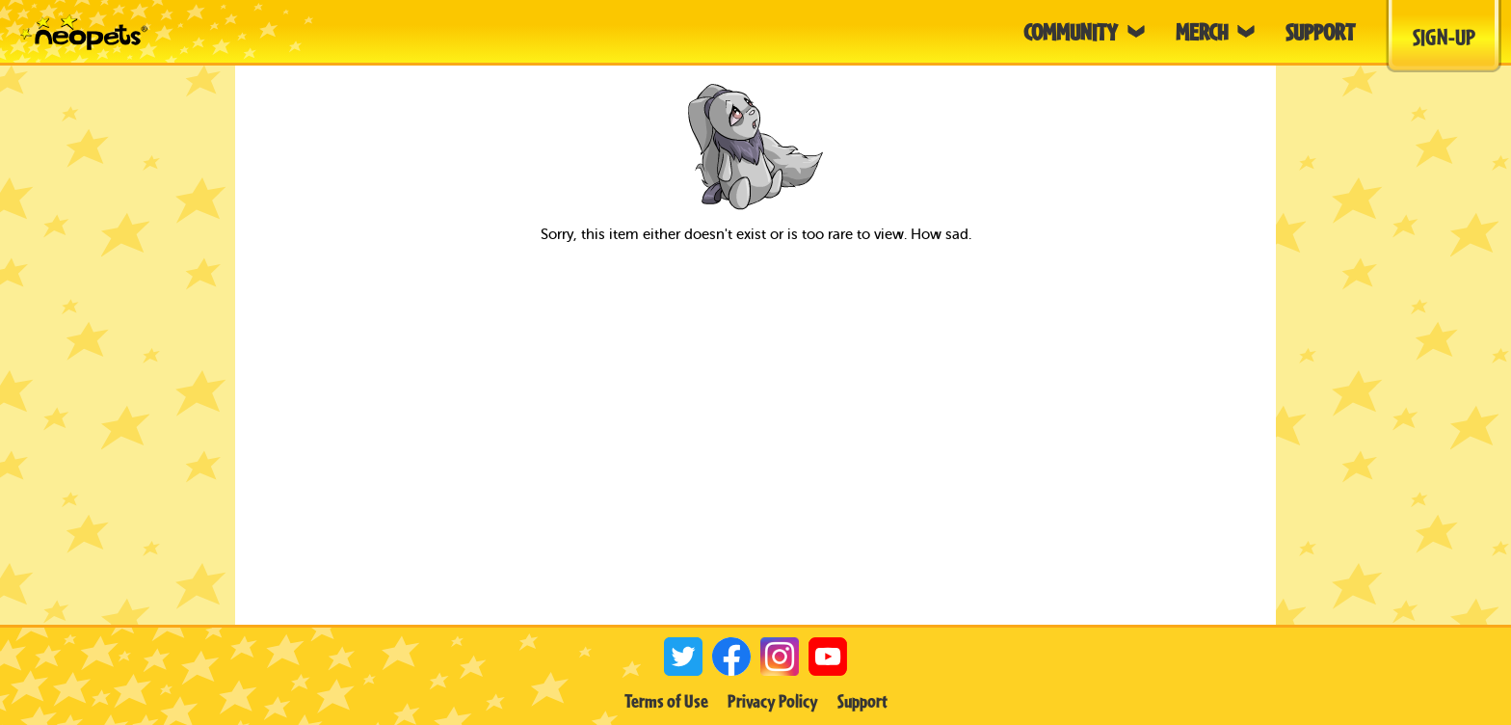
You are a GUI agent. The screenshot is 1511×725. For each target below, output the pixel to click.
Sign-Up (1444, 36)
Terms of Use (666, 700)
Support (862, 700)
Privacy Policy (773, 700)
